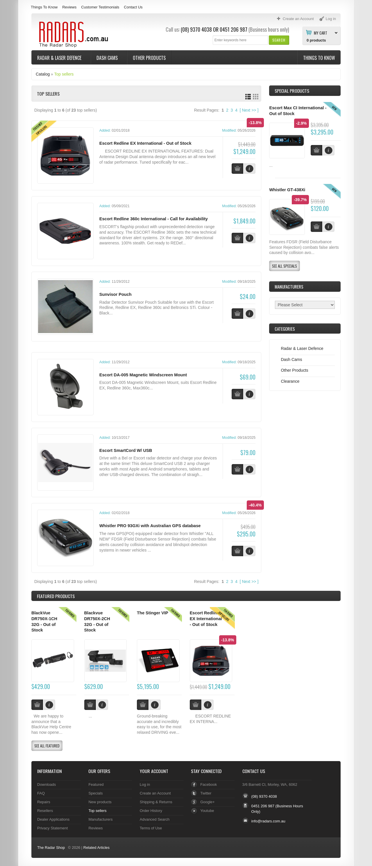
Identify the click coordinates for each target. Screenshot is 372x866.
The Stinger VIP (152, 612)
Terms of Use (151, 827)
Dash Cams (107, 57)
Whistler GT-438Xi (287, 189)
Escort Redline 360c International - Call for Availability (153, 218)
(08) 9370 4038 (196, 29)
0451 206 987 (233, 29)
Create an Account (155, 792)
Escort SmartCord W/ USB (125, 450)
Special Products (292, 90)
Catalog (43, 74)
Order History (151, 810)
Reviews (69, 7)
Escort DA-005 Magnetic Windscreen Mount (143, 374)
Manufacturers (100, 818)
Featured (95, 783)
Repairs (43, 801)
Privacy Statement (52, 827)
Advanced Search (155, 818)
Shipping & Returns (156, 801)
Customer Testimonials (100, 7)
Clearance (290, 381)
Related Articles (96, 846)
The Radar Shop (51, 846)
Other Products (149, 57)
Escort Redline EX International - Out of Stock (145, 143)
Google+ (207, 801)
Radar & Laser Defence (60, 57)
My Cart (320, 32)
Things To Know (44, 7)
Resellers (45, 810)
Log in (145, 783)
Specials (95, 792)
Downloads (46, 783)
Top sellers (64, 74)
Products (56, 595)
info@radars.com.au (268, 820)
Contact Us (133, 7)
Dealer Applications (53, 818)
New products (99, 801)
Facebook (208, 783)
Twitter (205, 792)
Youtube (207, 810)
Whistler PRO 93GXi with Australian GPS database (150, 525)
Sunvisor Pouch (115, 294)
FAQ (41, 792)
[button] (279, 39)
